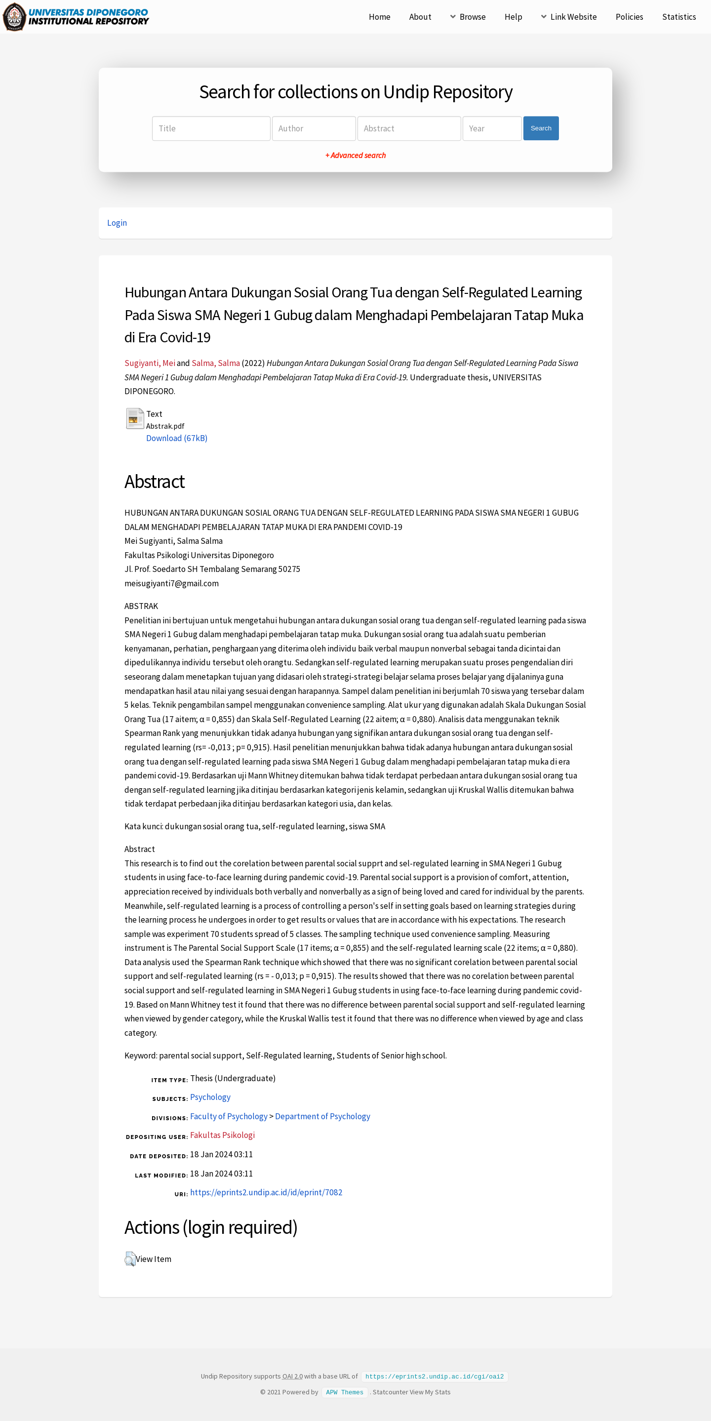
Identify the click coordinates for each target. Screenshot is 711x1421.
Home (380, 16)
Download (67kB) (177, 438)
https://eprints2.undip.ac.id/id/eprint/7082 (266, 1192)
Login (117, 222)
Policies (629, 16)
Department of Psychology (322, 1116)
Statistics (679, 16)
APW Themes (345, 1391)
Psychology (210, 1097)
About (420, 16)
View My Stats (430, 1391)
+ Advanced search (355, 155)
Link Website (574, 16)
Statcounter (390, 1391)
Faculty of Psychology (229, 1116)
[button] (130, 1259)
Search (541, 128)
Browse (473, 16)
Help (513, 16)
